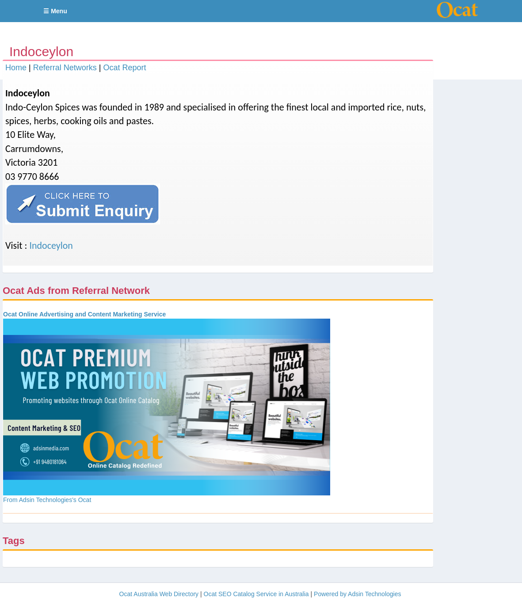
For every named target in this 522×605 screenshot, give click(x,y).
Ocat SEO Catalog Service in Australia (256, 593)
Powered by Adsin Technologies (357, 593)
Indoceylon (51, 245)
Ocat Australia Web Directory (158, 593)
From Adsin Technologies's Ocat (47, 499)
